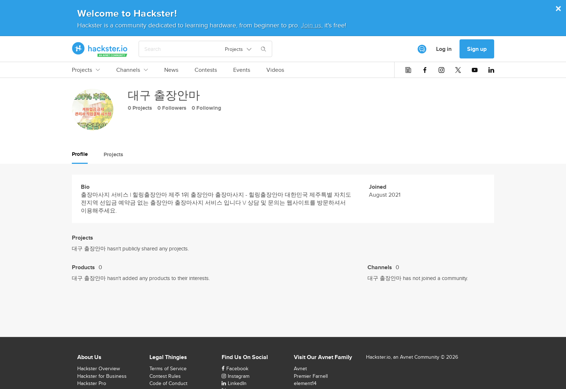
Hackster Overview (98, 368)
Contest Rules (165, 376)
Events (241, 70)
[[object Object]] (422, 49)
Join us (311, 25)
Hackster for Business (102, 376)
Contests (206, 70)
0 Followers (171, 108)
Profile (80, 154)
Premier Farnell (311, 376)
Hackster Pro (91, 383)
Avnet (300, 368)
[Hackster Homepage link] (100, 49)
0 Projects (140, 108)
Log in (444, 49)
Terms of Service (168, 368)
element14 (305, 383)
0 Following (206, 108)
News (171, 70)
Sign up (477, 49)
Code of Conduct (168, 383)
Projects (86, 70)
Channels (132, 70)
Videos (275, 70)
